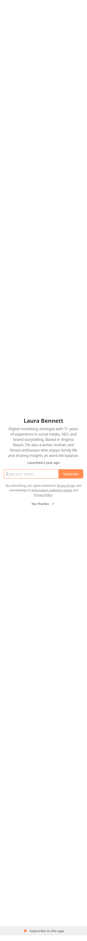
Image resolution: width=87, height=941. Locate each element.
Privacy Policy (43, 495)
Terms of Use (65, 485)
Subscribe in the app (43, 930)
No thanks (43, 503)
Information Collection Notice (52, 490)
